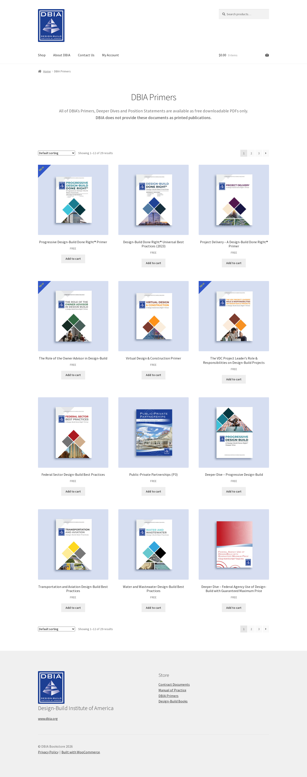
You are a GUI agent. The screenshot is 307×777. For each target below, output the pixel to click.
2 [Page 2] (251, 153)
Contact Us (86, 55)
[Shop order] (56, 153)
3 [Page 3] (259, 153)
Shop (42, 55)
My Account (110, 55)
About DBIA (61, 55)
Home (47, 71)
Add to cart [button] (73, 259)
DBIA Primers (168, 696)
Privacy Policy (48, 752)
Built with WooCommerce (80, 752)
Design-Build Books (173, 701)
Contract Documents (174, 684)
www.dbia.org (48, 718)
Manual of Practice (172, 690)
